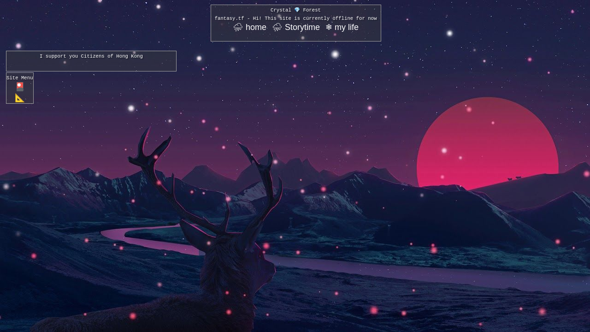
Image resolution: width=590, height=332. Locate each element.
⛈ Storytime (296, 27)
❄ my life (342, 27)
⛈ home (249, 27)
